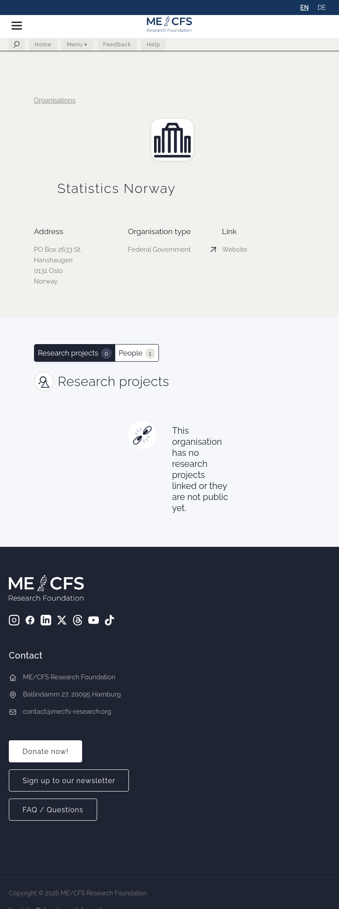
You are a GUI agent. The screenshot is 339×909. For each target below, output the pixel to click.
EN (304, 7)
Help (155, 46)
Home (43, 46)
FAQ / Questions (53, 810)
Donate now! (45, 751)
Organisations (54, 100)
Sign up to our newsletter (69, 780)
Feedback (118, 46)
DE (321, 7)
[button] (20, 26)
